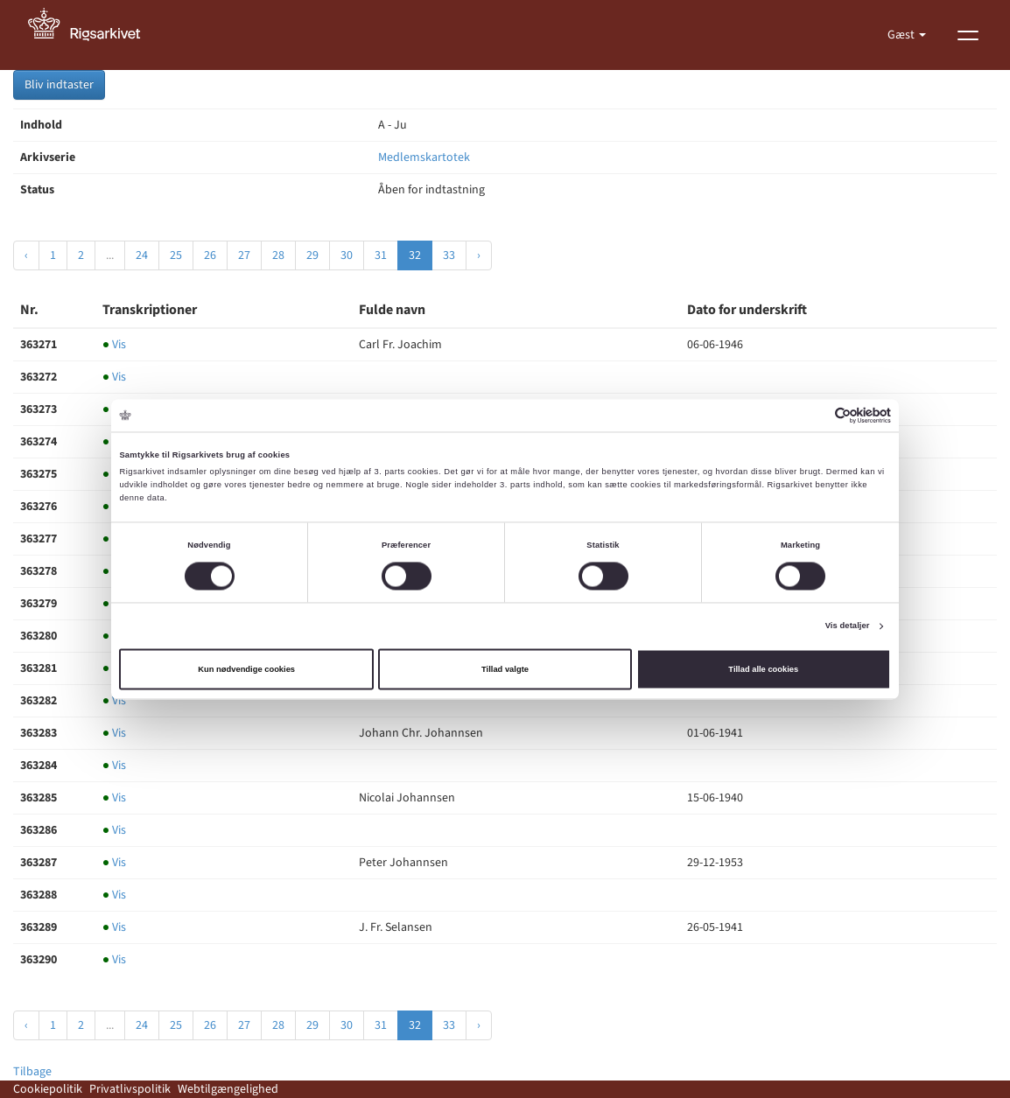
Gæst (902, 35)
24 (142, 255)
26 (210, 255)
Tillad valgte (505, 669)
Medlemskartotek (424, 157)
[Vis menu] (968, 35)
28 (278, 255)
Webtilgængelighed (228, 1089)
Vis (114, 344)
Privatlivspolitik (130, 1089)
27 (244, 255)
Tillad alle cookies (763, 669)
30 (346, 255)
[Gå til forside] (93, 35)
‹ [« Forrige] (26, 255)
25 (176, 255)
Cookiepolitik (47, 1089)
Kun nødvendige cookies (246, 669)
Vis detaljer (847, 626)
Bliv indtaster (59, 85)
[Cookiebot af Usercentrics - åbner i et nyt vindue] (814, 415)
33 (449, 255)
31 (381, 255)
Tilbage (32, 1072)
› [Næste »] (478, 255)
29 (312, 255)
